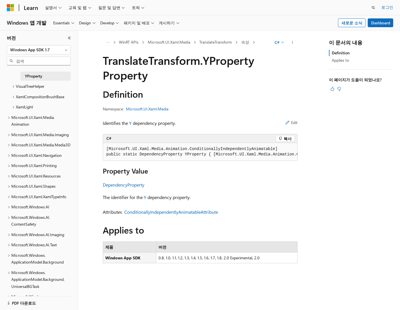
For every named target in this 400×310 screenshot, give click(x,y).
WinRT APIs (128, 42)
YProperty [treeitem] (33, 76)
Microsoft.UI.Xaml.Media (169, 42)
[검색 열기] (373, 8)
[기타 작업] (292, 42)
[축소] (69, 38)
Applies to (340, 60)
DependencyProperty (123, 185)
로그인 (387, 7)
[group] (200, 152)
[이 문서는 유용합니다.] (332, 88)
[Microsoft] (10, 7)
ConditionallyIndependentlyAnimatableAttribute (171, 212)
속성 (245, 42)
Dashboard (380, 22)
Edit (291, 122)
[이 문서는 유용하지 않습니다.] (339, 88)
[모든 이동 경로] (108, 42)
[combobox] (39, 49)
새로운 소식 (351, 22)
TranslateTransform (215, 42)
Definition (341, 52)
